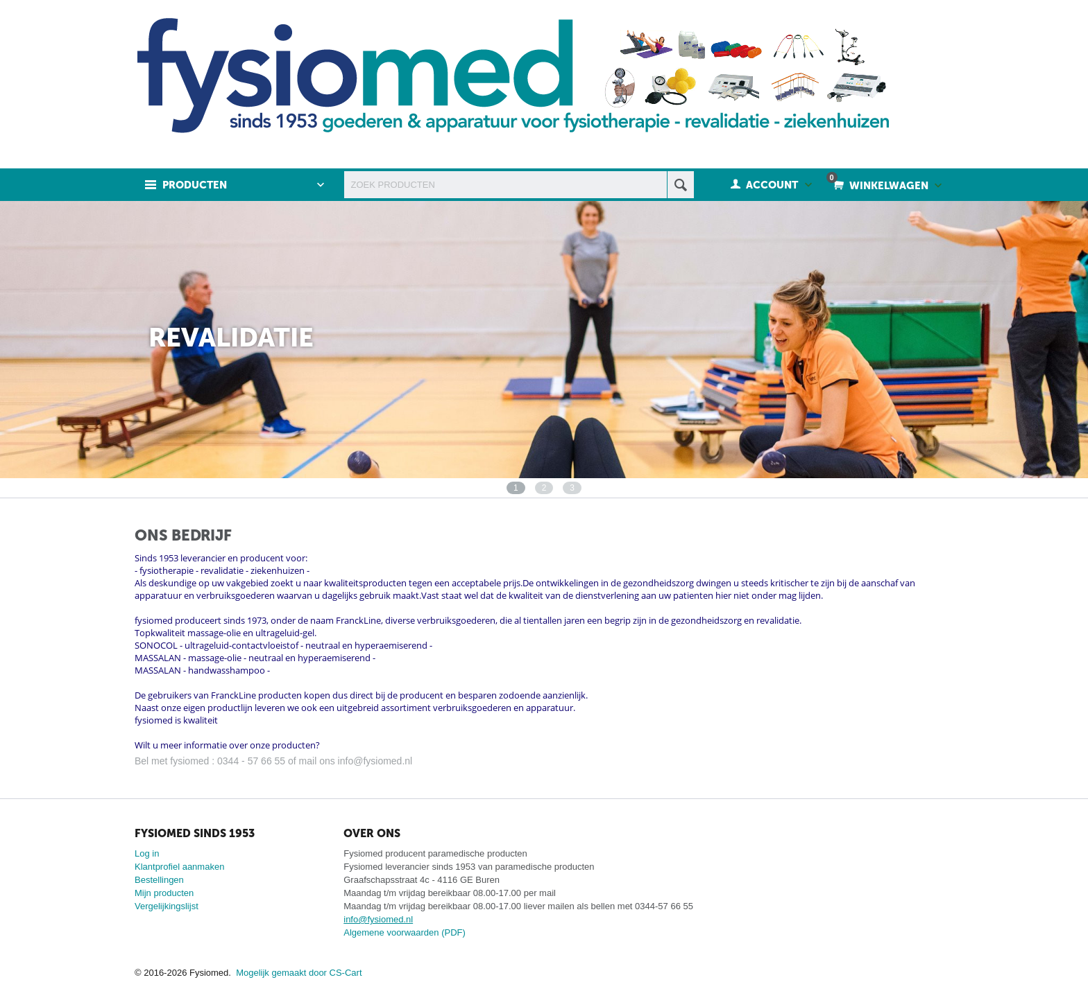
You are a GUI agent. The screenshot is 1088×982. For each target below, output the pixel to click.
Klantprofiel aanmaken (179, 866)
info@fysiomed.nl (378, 919)
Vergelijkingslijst (166, 906)
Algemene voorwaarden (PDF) (404, 932)
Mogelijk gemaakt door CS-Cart (299, 972)
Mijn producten (164, 893)
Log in (147, 853)
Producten (195, 185)
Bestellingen (159, 880)
